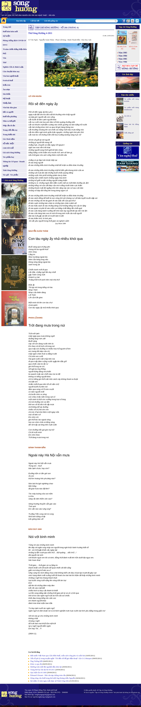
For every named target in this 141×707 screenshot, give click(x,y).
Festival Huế (8, 80)
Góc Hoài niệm (9, 139)
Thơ (4, 62)
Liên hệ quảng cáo (51, 21)
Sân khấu (6, 94)
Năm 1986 (123, 62)
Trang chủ (7, 27)
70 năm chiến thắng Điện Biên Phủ (15, 51)
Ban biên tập (21, 21)
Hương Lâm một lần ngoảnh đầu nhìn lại (46, 667)
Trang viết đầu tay (10, 130)
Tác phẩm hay (8, 157)
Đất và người (8, 112)
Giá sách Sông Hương (11, 152)
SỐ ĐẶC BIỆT (8, 143)
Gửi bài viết (34, 21)
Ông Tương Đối (36, 661)
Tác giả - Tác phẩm (10, 175)
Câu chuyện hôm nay (11, 71)
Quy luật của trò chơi (38, 672)
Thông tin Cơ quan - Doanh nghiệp (14, 163)
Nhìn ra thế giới (9, 121)
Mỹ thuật (6, 98)
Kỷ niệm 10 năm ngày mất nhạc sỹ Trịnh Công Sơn (49, 681)
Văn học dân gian (10, 107)
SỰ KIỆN (6, 36)
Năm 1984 (123, 56)
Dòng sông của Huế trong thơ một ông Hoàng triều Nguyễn (52, 678)
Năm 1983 (123, 53)
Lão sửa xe (127, 116)
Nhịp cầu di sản (9, 125)
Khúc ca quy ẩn (36, 664)
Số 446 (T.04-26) (122, 48)
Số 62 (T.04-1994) (133, 48)
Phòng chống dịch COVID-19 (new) (14, 42)
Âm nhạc (6, 89)
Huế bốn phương (10, 116)
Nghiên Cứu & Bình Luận (13, 67)
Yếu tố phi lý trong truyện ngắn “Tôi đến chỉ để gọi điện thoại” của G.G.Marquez (61, 658)
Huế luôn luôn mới (10, 31)
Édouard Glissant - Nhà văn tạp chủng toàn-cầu (48, 675)
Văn (4, 58)
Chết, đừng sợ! (129, 133)
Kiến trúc (6, 85)
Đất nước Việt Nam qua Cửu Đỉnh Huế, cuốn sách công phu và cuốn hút (57, 655)
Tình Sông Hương (10, 170)
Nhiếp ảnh (7, 103)
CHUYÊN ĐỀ (8, 148)
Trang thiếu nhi (9, 134)
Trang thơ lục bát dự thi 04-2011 (42, 670)
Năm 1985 (123, 59)
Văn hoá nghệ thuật (10, 76)
